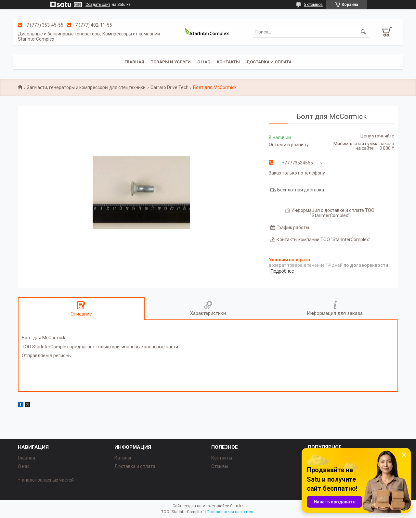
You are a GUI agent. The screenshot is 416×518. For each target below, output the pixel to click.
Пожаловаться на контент (231, 512)
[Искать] (363, 32)
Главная (134, 61)
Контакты (228, 61)
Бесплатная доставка (300, 189)
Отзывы (219, 466)
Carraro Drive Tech (169, 87)
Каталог (123, 457)
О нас (203, 61)
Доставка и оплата (269, 61)
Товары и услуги (171, 61)
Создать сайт (97, 4)
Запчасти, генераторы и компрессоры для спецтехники (86, 87)
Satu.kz (236, 506)
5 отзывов (313, 4)
